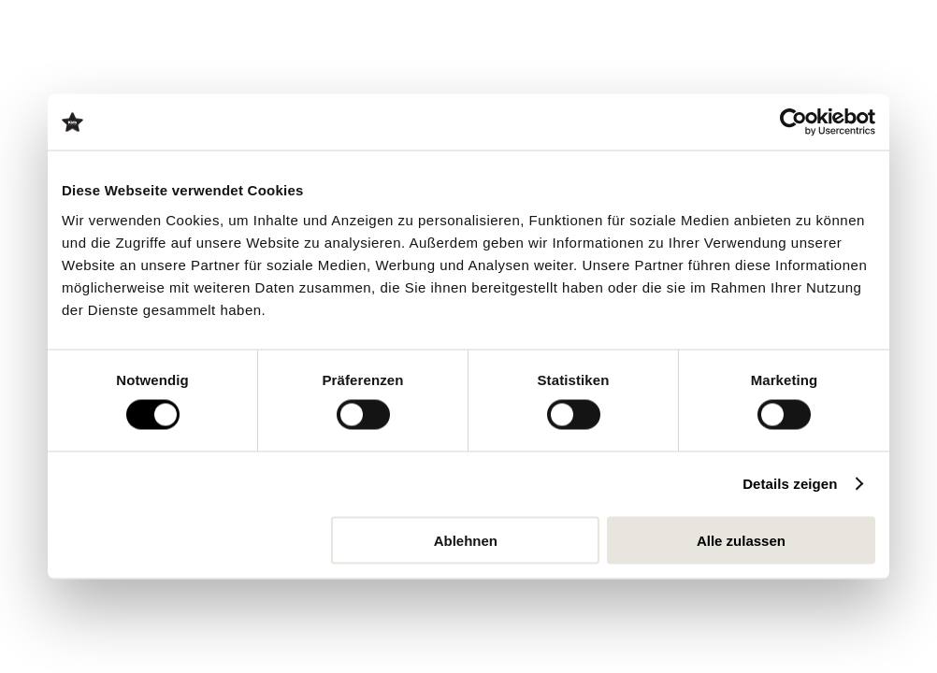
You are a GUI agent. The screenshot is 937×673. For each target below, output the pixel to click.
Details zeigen (789, 484)
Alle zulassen (741, 540)
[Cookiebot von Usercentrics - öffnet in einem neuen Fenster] (793, 122)
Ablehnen (465, 540)
